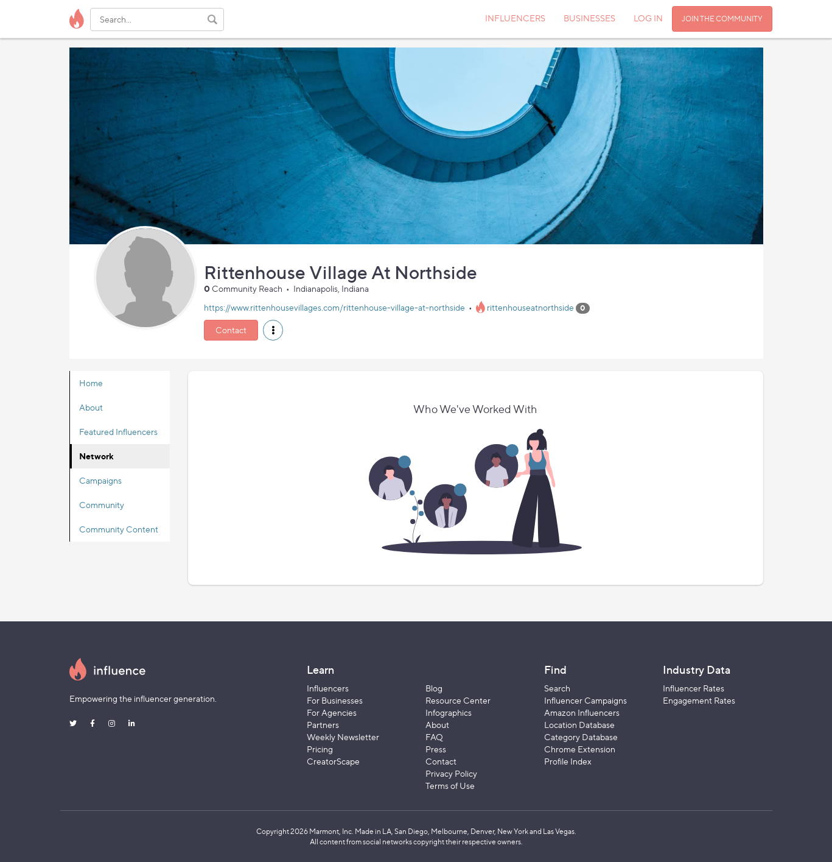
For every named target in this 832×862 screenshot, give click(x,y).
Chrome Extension (579, 749)
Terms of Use (450, 785)
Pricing (320, 749)
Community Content (118, 529)
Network (96, 456)
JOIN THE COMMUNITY (722, 18)
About (91, 407)
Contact (230, 330)
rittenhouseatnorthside (530, 307)
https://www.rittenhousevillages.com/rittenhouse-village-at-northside (334, 307)
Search (557, 688)
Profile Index (568, 761)
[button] (273, 330)
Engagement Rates (699, 700)
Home (91, 383)
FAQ (434, 737)
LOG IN (648, 18)
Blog (433, 688)
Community (101, 505)
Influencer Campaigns (585, 700)
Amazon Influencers (582, 712)
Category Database (581, 737)
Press (435, 749)
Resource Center (458, 700)
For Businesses (335, 700)
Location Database (579, 724)
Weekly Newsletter (343, 737)
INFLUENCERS (515, 18)
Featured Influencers (118, 431)
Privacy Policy (451, 773)
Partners (323, 724)
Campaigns (100, 480)
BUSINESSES (589, 18)
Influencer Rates (693, 688)
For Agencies (332, 712)
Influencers (328, 688)
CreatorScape (333, 761)
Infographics (448, 712)
